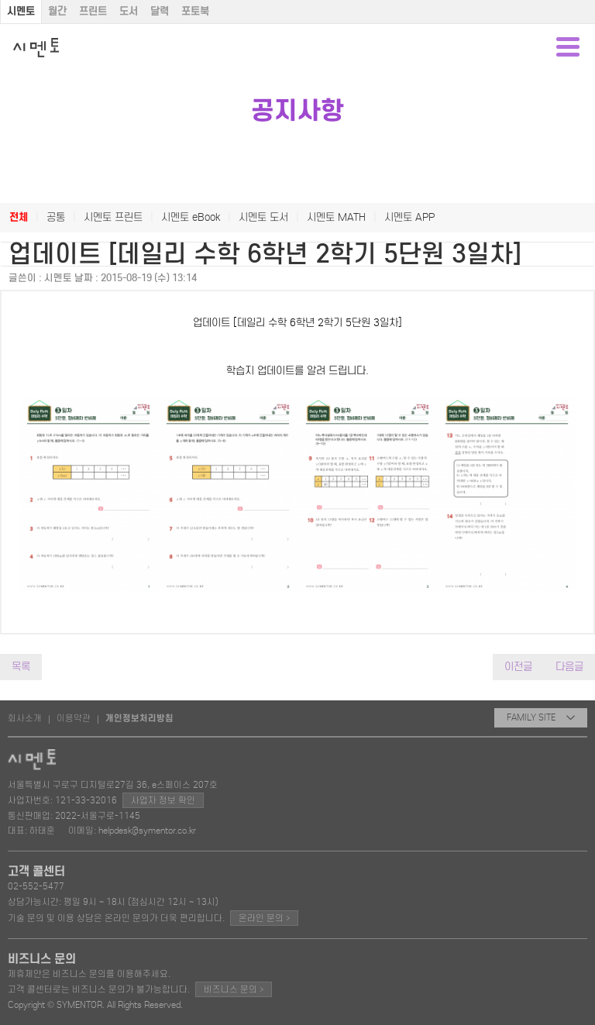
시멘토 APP (409, 217)
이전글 (518, 666)
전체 (18, 217)
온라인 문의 (264, 917)
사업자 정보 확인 (163, 800)
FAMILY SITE (541, 717)
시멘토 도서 (263, 217)
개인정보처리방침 (139, 718)
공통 (55, 217)
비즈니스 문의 (233, 989)
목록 (21, 666)
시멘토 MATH (336, 217)
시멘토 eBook (190, 217)
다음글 (569, 666)
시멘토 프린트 (113, 217)
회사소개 (25, 718)
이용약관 (74, 718)
